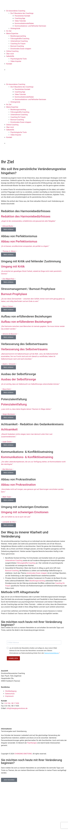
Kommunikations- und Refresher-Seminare (30, 26)
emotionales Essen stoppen (36, 573)
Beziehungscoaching (18, 36)
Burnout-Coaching (17, 46)
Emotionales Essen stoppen (20, 49)
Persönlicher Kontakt (22, 16)
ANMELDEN (13, 658)
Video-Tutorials (20, 21)
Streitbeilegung (10, 691)
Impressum (9, 696)
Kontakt (9, 64)
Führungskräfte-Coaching (19, 39)
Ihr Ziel (8, 31)
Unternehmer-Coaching (19, 41)
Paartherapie (32, 743)
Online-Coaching (12, 51)
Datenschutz (10, 694)
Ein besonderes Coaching (15, 11)
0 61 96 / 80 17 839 (11, 703)
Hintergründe (15, 28)
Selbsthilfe (10, 56)
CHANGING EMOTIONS (23, 754)
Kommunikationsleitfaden (24, 23)
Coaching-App (20, 18)
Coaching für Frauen (17, 44)
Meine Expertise (12, 34)
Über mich (10, 54)
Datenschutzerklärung (51, 653)
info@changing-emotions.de (16, 708)
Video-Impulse (15, 61)
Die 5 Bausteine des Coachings (21, 13)
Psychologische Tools (18, 59)
